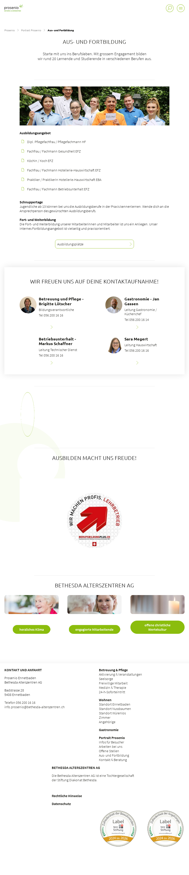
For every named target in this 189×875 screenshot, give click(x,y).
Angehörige (107, 722)
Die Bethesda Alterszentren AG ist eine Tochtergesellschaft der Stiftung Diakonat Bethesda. (93, 777)
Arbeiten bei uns (110, 746)
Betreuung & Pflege (113, 670)
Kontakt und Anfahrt (23, 670)
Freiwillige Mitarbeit (113, 683)
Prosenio (9, 30)
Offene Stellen (109, 751)
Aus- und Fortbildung (114, 755)
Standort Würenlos (112, 713)
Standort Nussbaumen (115, 708)
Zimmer (104, 717)
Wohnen (105, 700)
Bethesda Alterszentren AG (76, 767)
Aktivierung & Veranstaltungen (120, 674)
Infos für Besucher (111, 742)
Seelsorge (106, 678)
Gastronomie (109, 730)
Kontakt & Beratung (113, 759)
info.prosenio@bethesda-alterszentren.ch (34, 707)
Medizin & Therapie (112, 687)
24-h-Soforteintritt (112, 692)
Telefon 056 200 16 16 (19, 702)
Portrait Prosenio (31, 30)
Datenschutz (61, 803)
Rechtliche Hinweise (67, 796)
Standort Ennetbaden (114, 704)
